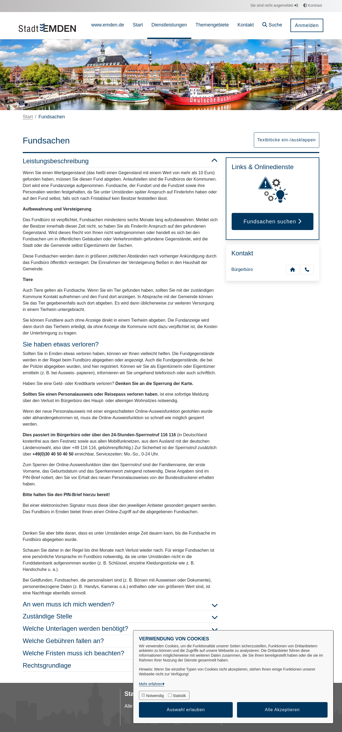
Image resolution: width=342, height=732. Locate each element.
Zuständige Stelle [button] (120, 616)
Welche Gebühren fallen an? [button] (120, 641)
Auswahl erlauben (186, 709)
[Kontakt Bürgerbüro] (292, 269)
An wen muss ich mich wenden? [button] (120, 604)
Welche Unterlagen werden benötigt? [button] (120, 629)
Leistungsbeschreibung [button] (120, 161)
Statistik (179, 696)
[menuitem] (108, 25)
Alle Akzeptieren (282, 709)
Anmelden (307, 25)
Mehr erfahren (150, 684)
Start (28, 116)
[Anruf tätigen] (307, 269)
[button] (272, 25)
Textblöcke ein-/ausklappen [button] (286, 140)
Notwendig (155, 696)
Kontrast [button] (312, 5)
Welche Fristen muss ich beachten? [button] (120, 653)
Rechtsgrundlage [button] (120, 665)
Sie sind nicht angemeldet (274, 5)
